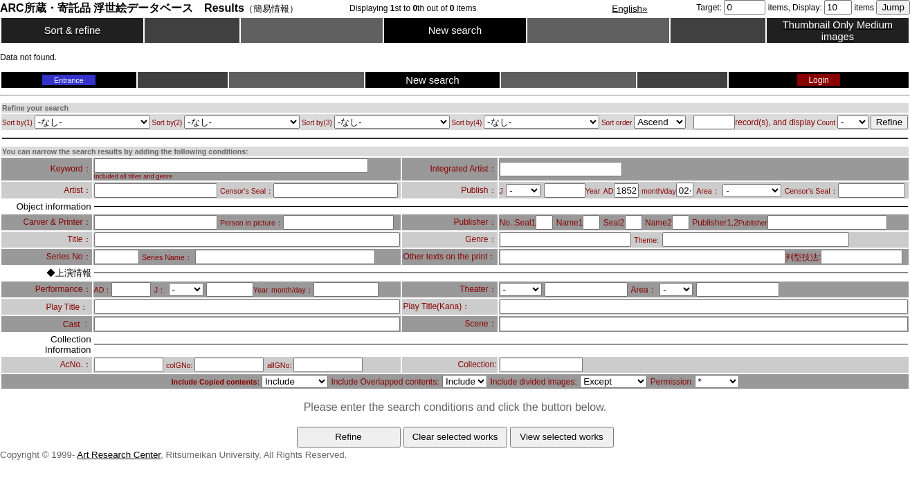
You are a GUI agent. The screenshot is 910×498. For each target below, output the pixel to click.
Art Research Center (119, 455)
